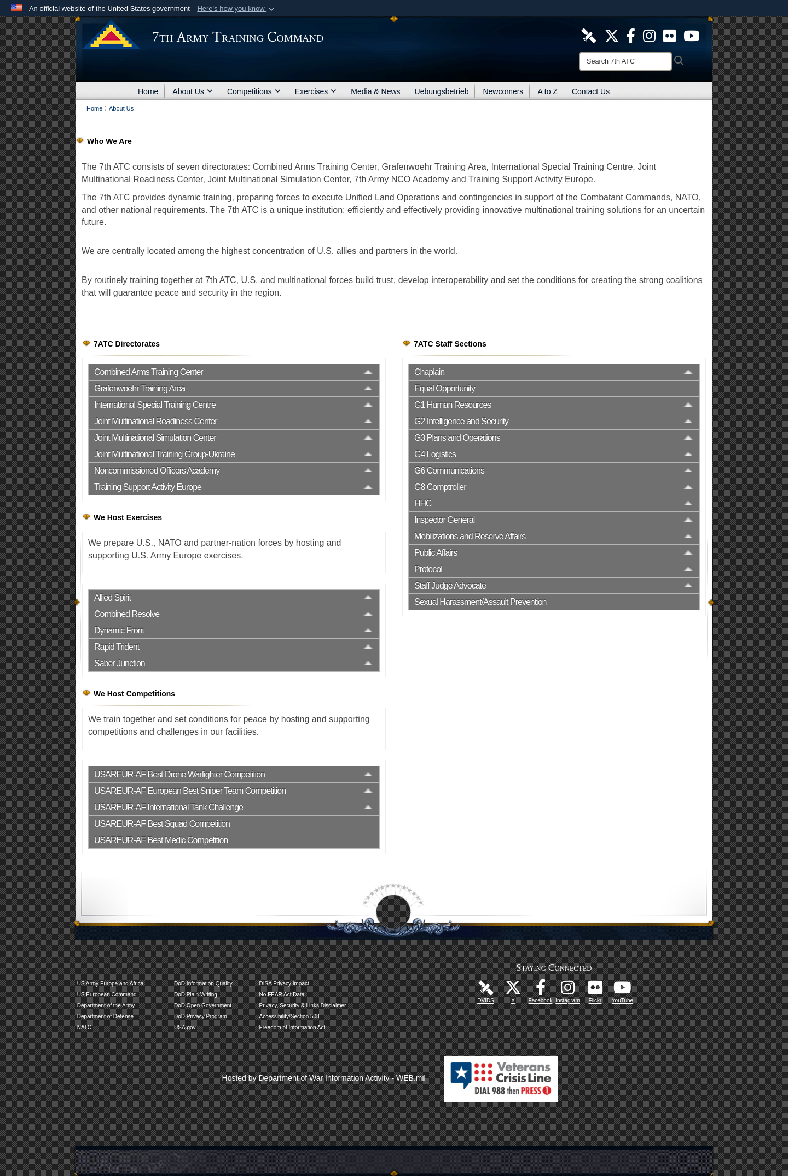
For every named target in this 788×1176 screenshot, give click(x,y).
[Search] (625, 61)
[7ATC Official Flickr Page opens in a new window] (669, 35)
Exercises (316, 91)
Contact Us (591, 91)
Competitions (254, 91)
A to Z (547, 91)
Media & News (375, 91)
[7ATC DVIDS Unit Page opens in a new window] (589, 35)
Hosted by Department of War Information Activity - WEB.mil (324, 1078)
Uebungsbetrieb (442, 91)
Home (148, 91)
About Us (192, 91)
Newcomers (503, 91)
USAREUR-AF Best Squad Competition (162, 823)
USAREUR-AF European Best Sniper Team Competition (190, 790)
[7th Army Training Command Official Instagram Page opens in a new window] (568, 990)
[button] (236, 8)
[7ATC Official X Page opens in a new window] (612, 35)
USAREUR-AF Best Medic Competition (161, 840)
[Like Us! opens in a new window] (631, 35)
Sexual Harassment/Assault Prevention (480, 602)
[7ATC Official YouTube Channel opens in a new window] (691, 35)
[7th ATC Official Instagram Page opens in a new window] (649, 35)
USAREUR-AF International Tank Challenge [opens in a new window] (168, 807)
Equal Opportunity (444, 388)
